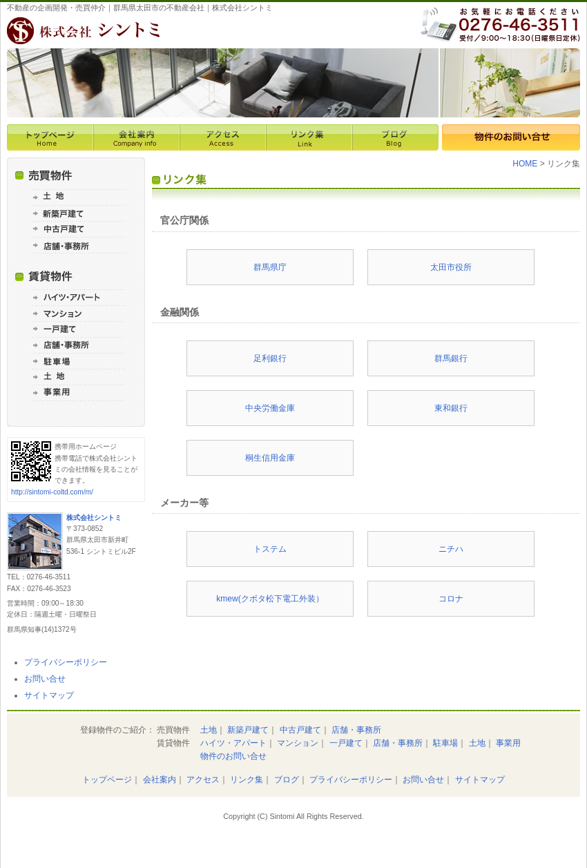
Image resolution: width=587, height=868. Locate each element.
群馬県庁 (270, 267)
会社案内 (136, 137)
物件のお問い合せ (511, 137)
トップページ (50, 137)
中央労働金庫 (270, 408)
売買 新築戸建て (76, 213)
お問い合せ (45, 679)
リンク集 (309, 137)
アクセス (223, 137)
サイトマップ (49, 695)
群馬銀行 (451, 358)
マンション (297, 743)
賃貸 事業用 (76, 393)
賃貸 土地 (76, 377)
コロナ (451, 599)
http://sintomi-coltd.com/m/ (52, 492)
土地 (208, 730)
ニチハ (451, 549)
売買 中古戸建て (76, 229)
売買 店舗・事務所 (76, 245)
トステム (270, 549)
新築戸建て (248, 730)
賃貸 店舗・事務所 (76, 345)
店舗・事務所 (356, 730)
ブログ (395, 137)
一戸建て (346, 743)
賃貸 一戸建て (76, 329)
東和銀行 (451, 408)
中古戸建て (300, 730)
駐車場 (445, 743)
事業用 (508, 743)
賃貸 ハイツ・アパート (76, 297)
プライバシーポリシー (65, 662)
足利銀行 (270, 358)
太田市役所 (451, 267)
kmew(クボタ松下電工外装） (269, 599)
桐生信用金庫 (270, 458)
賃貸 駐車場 (76, 361)
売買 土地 (76, 197)
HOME (524, 163)
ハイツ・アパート (233, 743)
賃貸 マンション (76, 313)
